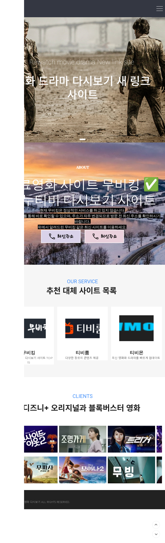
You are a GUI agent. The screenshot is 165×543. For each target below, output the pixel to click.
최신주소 (60, 236)
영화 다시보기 (32, 502)
